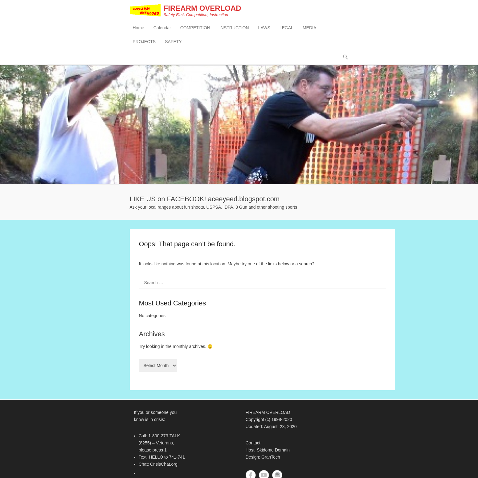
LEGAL (286, 28)
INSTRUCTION (234, 28)
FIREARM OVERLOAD (203, 8)
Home (138, 28)
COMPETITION (195, 28)
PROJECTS (144, 41)
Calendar (162, 28)
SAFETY (173, 41)
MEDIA (309, 28)
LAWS (264, 28)
